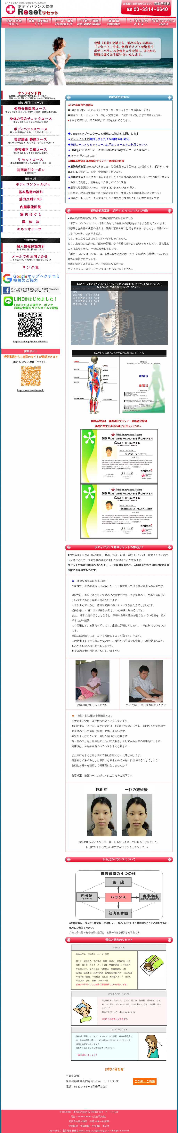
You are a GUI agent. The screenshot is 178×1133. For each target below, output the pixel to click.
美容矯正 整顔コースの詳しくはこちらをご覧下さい (102, 775)
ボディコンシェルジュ (113, 187)
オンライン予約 (80, 139)
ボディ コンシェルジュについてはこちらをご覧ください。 (101, 268)
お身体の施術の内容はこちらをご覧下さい (96, 650)
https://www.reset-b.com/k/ (30, 390)
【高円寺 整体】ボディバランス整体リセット (85, 1130)
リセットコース (87, 198)
